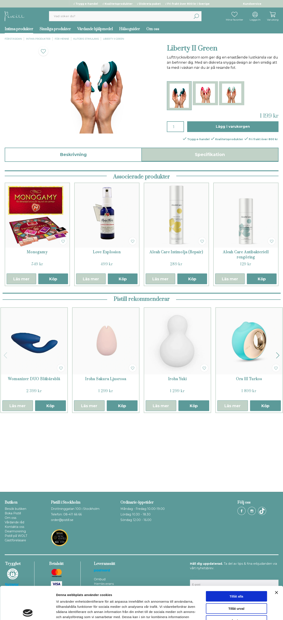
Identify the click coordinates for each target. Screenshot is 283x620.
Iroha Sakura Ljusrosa (105, 449)
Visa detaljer (232, 611)
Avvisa (236, 587)
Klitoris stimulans (86, 38)
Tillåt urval (236, 575)
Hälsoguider (129, 29)
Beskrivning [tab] (73, 154)
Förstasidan (13, 38)
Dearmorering (15, 531)
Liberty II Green (113, 38)
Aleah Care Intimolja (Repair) (176, 322)
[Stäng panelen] (276, 559)
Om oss (152, 29)
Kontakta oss (14, 527)
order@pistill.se (62, 520)
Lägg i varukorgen (233, 127)
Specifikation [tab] (210, 154)
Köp (53, 349)
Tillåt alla (236, 563)
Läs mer (21, 349)
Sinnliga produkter (55, 29)
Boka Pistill (13, 513)
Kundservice (252, 3)
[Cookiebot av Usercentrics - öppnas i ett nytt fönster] (27, 611)
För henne (62, 38)
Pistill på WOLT (16, 536)
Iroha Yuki (177, 449)
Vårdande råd (14, 522)
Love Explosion (107, 322)
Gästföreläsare (15, 540)
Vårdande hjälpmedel (95, 29)
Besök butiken (15, 509)
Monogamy (37, 322)
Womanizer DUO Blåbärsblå (34, 449)
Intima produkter (19, 29)
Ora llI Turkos (249, 449)
